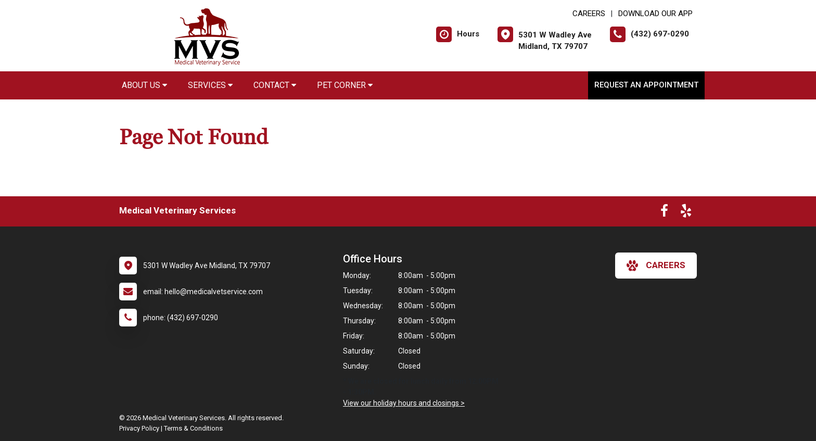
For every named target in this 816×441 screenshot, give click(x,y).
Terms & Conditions (193, 428)
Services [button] (210, 85)
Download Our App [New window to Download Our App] (655, 13)
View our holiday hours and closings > (404, 403)
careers (656, 265)
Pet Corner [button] (345, 85)
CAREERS (588, 13)
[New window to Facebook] (664, 213)
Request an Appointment (646, 85)
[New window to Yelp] (686, 213)
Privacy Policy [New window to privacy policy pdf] (139, 428)
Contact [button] (274, 85)
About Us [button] (144, 85)
